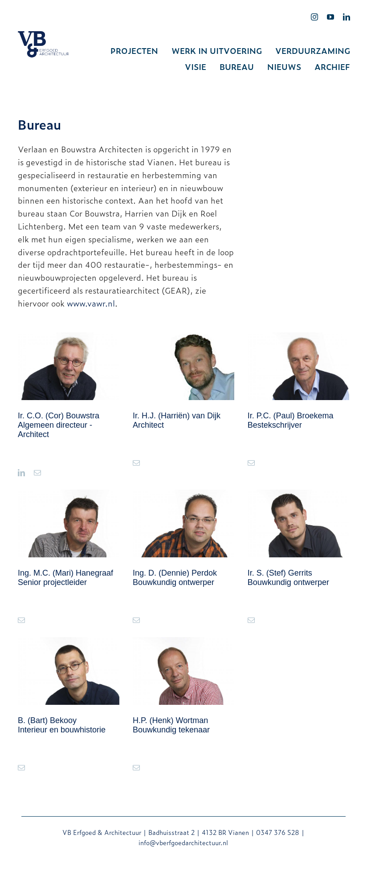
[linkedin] (346, 16)
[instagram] (314, 16)
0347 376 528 (277, 832)
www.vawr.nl (91, 303)
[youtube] (330, 16)
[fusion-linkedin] (21, 472)
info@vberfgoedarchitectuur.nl (183, 842)
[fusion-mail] (37, 472)
